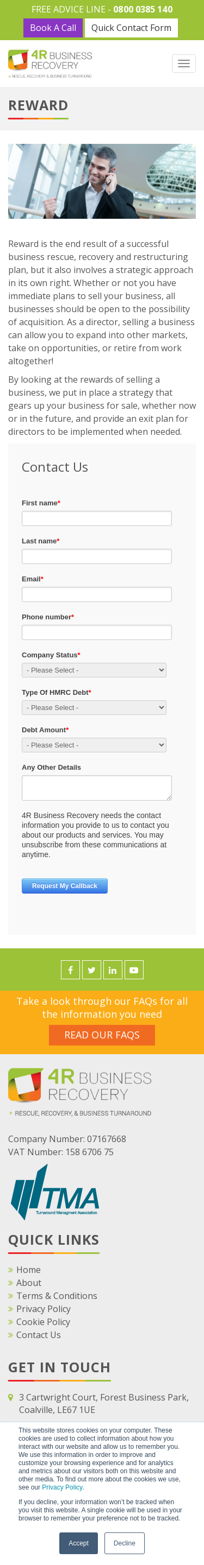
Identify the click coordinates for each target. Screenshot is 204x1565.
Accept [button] (79, 1543)
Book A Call (53, 28)
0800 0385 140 (143, 9)
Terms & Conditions (56, 1296)
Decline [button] (124, 1543)
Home (28, 1270)
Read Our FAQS (102, 1034)
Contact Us (38, 1335)
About (28, 1283)
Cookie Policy (43, 1322)
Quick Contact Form (131, 28)
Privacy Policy (62, 1487)
